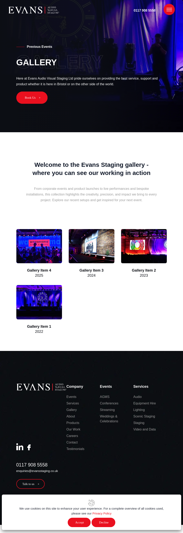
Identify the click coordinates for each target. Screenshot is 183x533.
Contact (72, 443)
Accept (79, 522)
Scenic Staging (144, 417)
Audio (137, 397)
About (71, 417)
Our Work (73, 430)
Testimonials (75, 449)
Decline (104, 522)
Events (72, 397)
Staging (138, 423)
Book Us (33, 97)
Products (73, 423)
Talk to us (30, 484)
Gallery (72, 410)
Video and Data (144, 430)
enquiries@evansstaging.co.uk (37, 471)
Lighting (139, 410)
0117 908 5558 (144, 10)
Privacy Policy (101, 513)
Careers (72, 436)
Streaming (107, 410)
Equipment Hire (144, 404)
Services (73, 404)
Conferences (109, 404)
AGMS (105, 397)
